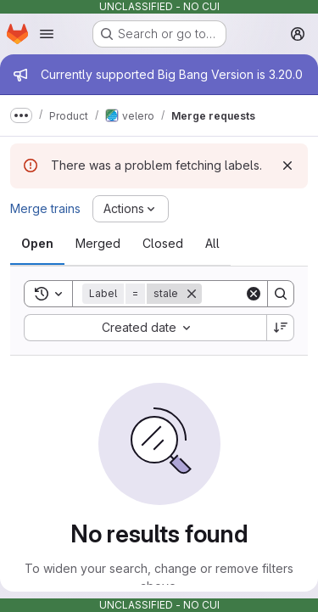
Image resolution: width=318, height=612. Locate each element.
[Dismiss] (287, 165)
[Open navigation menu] (46, 34)
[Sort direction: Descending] (280, 327)
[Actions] (130, 208)
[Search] (280, 293)
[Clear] (253, 294)
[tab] (37, 243)
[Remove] (191, 294)
